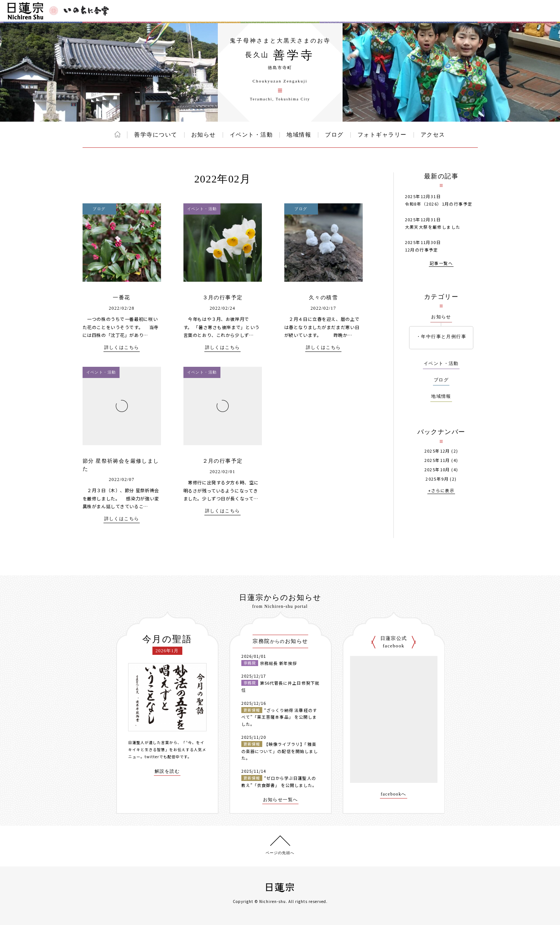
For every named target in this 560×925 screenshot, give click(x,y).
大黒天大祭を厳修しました (433, 227)
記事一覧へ (441, 263)
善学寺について (155, 135)
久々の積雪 (323, 297)
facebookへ (393, 794)
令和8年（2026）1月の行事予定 (439, 204)
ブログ (334, 135)
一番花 (121, 297)
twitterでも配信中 (162, 756)
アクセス (433, 135)
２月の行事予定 (222, 461)
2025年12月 (437, 451)
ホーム (117, 134)
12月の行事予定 (421, 250)
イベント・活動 (251, 135)
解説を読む (167, 771)
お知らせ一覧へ (280, 799)
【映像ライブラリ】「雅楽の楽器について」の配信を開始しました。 (279, 751)
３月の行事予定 (222, 297)
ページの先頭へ (280, 853)
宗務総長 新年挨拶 (278, 663)
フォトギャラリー (382, 135)
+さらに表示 (441, 490)
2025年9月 (437, 479)
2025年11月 (437, 460)
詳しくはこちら (121, 347)
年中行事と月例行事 (443, 336)
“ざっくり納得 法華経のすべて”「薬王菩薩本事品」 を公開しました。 (279, 717)
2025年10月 (437, 470)
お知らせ (203, 135)
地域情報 (299, 135)
